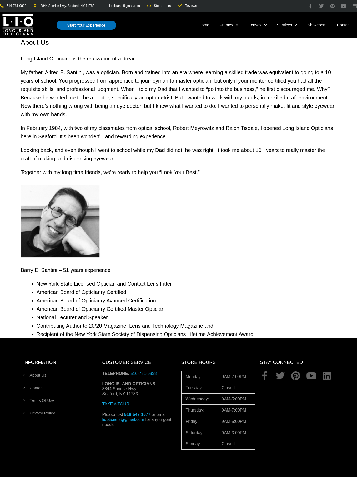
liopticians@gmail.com (123, 419)
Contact (344, 25)
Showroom (317, 25)
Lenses (257, 25)
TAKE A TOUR (115, 404)
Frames (229, 25)
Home (204, 25)
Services (287, 25)
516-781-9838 (143, 373)
